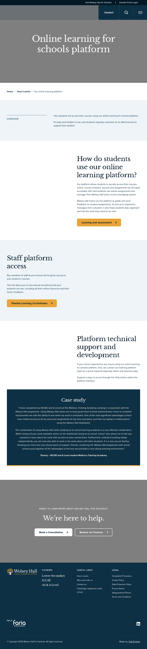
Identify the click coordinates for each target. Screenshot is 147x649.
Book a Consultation (51, 532)
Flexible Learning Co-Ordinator (29, 303)
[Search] (125, 12)
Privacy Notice (118, 588)
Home (10, 91)
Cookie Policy (118, 580)
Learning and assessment (97, 222)
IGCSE (46, 580)
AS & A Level (50, 585)
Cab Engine (134, 641)
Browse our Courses (91, 532)
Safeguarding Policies (121, 592)
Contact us (81, 584)
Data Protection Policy (121, 584)
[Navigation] (140, 12)
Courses (47, 570)
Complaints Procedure (122, 576)
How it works (24, 91)
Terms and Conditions (121, 596)
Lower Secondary (53, 575)
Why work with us (85, 580)
